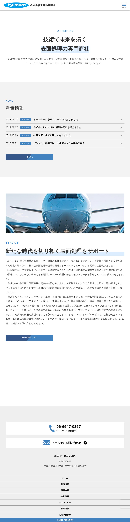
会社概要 (65, 497)
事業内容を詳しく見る (29, 386)
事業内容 (65, 490)
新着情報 (65, 484)
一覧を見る (29, 204)
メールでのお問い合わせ (66, 443)
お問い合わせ (65, 515)
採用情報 (65, 509)
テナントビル (65, 503)
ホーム (65, 478)
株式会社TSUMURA (65, 456)
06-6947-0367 (69, 427)
